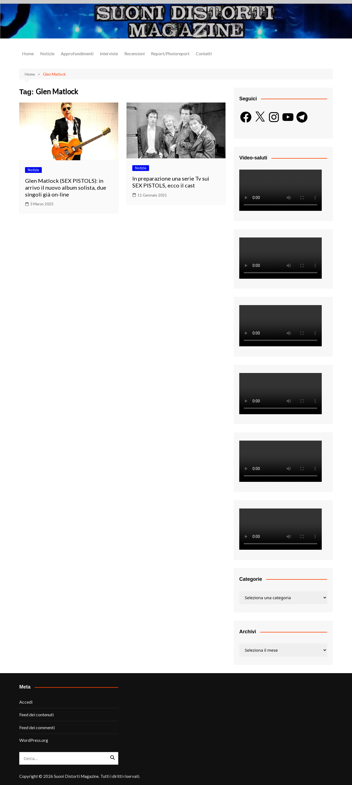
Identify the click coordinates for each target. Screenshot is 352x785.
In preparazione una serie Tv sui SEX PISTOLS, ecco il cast (170, 182)
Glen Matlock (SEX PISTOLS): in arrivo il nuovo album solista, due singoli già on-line (65, 187)
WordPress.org (33, 740)
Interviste (109, 53)
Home (28, 53)
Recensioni (134, 53)
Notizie (47, 53)
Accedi (25, 701)
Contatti (204, 53)
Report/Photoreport (170, 53)
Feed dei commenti (37, 727)
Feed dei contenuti (36, 714)
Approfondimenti (77, 53)
